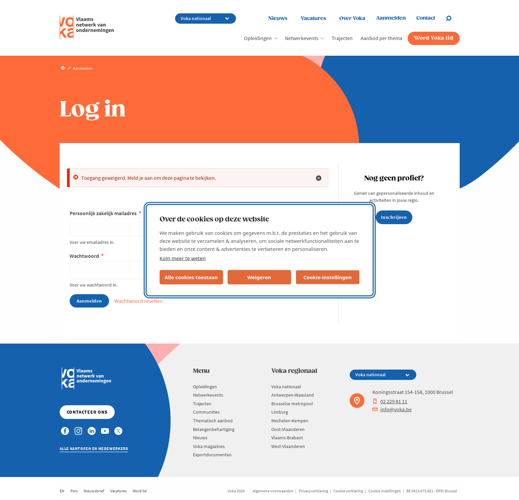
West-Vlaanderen (288, 446)
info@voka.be (392, 409)
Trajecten (342, 38)
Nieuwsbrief (94, 490)
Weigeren (259, 277)
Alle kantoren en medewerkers (94, 448)
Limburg (279, 412)
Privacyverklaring (313, 490)
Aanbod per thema (381, 38)
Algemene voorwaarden (273, 490)
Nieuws (277, 18)
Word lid (140, 490)
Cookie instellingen (384, 490)
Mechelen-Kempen (289, 421)
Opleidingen (258, 38)
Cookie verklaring (348, 490)
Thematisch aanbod (213, 421)
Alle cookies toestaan (191, 277)
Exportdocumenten (212, 455)
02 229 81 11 (389, 401)
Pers (74, 490)
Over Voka (352, 18)
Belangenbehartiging (213, 429)
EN (62, 490)
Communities (206, 412)
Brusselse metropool (292, 404)
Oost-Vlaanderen (288, 429)
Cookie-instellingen (327, 277)
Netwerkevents (301, 38)
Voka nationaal (286, 387)
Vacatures (313, 18)
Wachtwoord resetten (138, 301)
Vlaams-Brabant (287, 438)
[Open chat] (453, 18)
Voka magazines (209, 446)
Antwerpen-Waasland (292, 395)
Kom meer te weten (183, 258)
